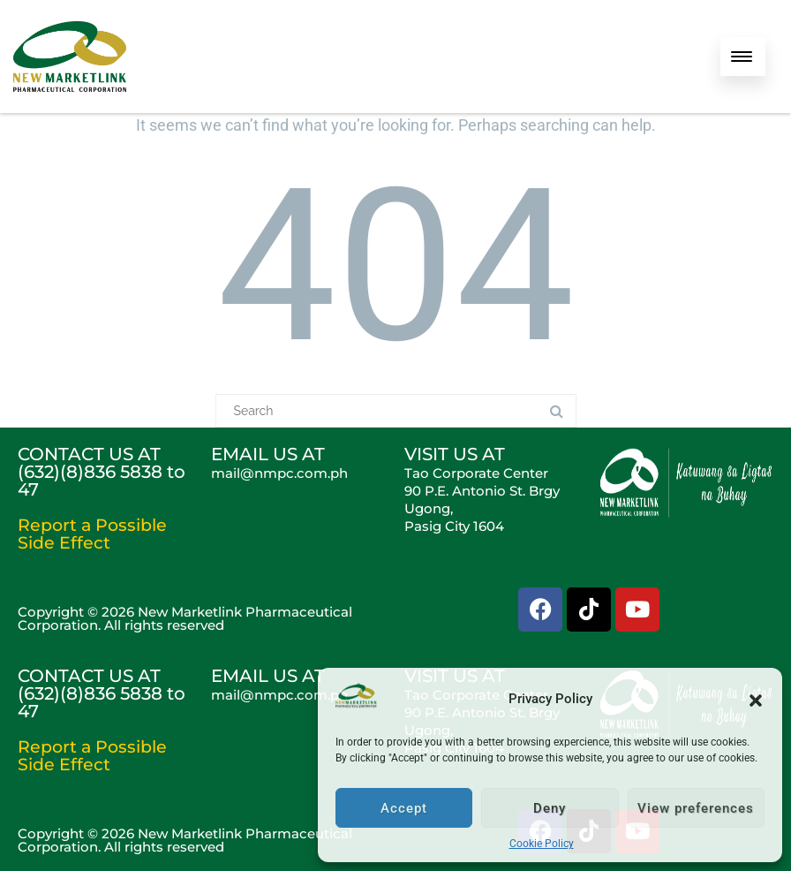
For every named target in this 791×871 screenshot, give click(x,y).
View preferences (695, 808)
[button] (756, 699)
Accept (403, 808)
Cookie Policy (541, 843)
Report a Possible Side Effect (92, 534)
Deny (549, 808)
